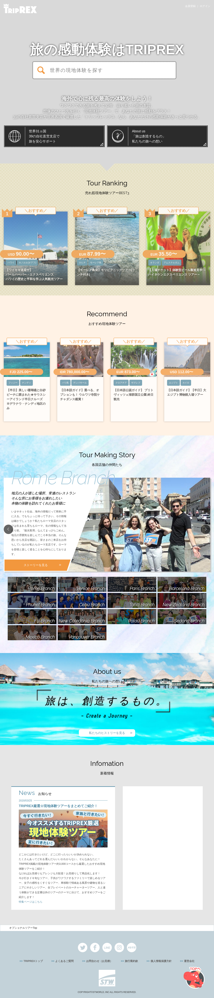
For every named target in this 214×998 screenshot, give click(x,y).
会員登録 (190, 6)
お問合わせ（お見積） (99, 961)
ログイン (205, 6)
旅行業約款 (131, 961)
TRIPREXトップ (33, 961)
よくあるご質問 (64, 961)
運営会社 (189, 961)
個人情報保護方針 (161, 961)
